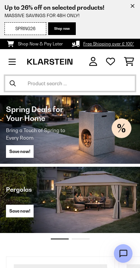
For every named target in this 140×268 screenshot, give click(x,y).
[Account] (93, 61)
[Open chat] (123, 253)
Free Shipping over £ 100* (108, 44)
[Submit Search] (13, 83)
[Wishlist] (110, 61)
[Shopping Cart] (129, 61)
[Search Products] (70, 83)
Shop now (62, 28)
